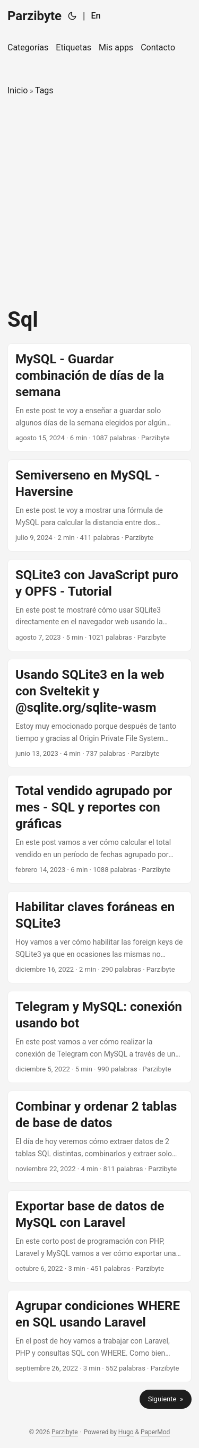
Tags (44, 90)
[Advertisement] (99, 202)
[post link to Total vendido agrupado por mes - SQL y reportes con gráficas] (99, 829)
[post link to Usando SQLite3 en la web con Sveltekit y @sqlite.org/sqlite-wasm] (99, 713)
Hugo (126, 1432)
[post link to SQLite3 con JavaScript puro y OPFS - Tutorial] (99, 605)
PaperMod (155, 1432)
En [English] (95, 16)
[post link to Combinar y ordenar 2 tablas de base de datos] (99, 1136)
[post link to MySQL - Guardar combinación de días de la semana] (99, 397)
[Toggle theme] (72, 16)
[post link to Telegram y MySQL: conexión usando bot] (99, 1037)
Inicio (17, 90)
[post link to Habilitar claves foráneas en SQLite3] (99, 937)
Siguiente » (165, 1399)
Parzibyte (34, 15)
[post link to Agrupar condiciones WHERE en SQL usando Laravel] (99, 1336)
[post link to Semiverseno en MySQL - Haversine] (99, 505)
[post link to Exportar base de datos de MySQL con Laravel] (99, 1236)
